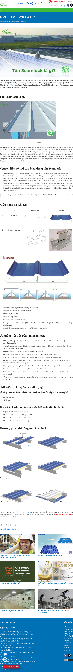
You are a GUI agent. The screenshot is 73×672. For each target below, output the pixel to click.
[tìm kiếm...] (57, 5)
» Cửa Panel (68, 631)
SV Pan (11, 85)
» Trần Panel (68, 636)
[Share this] (10, 524)
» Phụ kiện (67, 634)
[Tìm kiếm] (62, 6)
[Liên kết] (3, 3)
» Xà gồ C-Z (68, 647)
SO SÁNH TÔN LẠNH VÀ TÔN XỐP (50, 555)
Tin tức (13, 21)
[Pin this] (15, 524)
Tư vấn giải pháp (21, 21)
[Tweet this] (6, 524)
